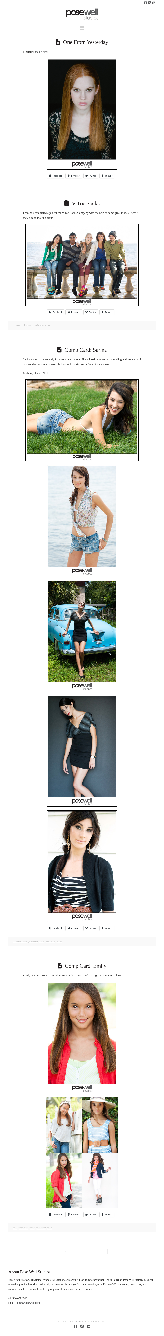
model (42, 941)
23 (98, 1251)
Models (35, 325)
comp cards (23, 1227)
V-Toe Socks (86, 203)
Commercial (18, 325)
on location (50, 941)
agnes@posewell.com (28, 1302)
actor (15, 1227)
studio (59, 941)
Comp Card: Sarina (86, 350)
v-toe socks (45, 325)
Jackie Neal (41, 51)
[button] (82, 28)
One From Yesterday (85, 42)
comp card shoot (20, 941)
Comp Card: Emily (85, 966)
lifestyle (27, 325)
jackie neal (33, 941)
